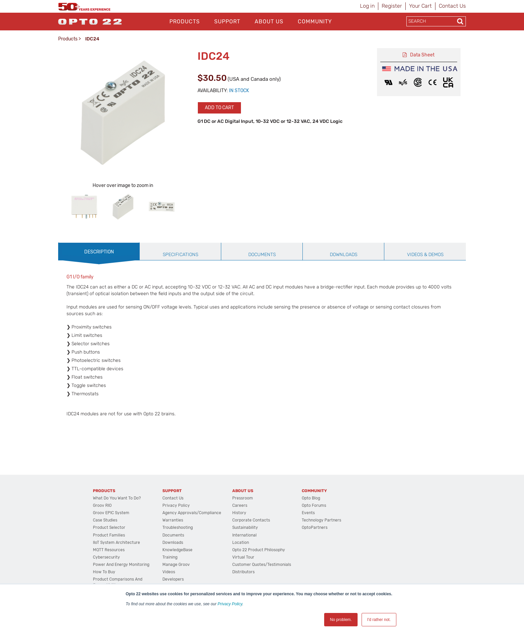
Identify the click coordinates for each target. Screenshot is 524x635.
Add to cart (219, 108)
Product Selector (109, 527)
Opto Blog (311, 498)
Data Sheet (422, 55)
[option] (84, 207)
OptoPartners (315, 527)
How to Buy (104, 572)
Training (169, 557)
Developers (173, 579)
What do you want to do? (117, 498)
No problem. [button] (341, 619)
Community (315, 21)
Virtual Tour (243, 557)
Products (184, 21)
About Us (269, 21)
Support (227, 21)
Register (392, 6)
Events (308, 512)
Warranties (172, 520)
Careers (239, 505)
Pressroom (242, 498)
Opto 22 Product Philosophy (258, 550)
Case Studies (105, 520)
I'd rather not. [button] (379, 619)
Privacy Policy (230, 604)
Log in (367, 6)
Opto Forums (314, 505)
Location (240, 542)
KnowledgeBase (177, 550)
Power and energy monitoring (121, 564)
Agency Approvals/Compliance (191, 512)
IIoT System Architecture (116, 542)
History (239, 512)
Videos (168, 572)
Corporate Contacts (251, 520)
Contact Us (452, 6)
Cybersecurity (106, 557)
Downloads (172, 542)
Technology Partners (321, 520)
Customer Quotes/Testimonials (261, 564)
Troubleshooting (177, 527)
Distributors (243, 572)
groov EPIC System (111, 512)
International (244, 535)
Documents (173, 535)
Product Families (109, 535)
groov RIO (102, 505)
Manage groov (176, 564)
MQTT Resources (109, 550)
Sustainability (245, 527)
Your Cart (420, 6)
